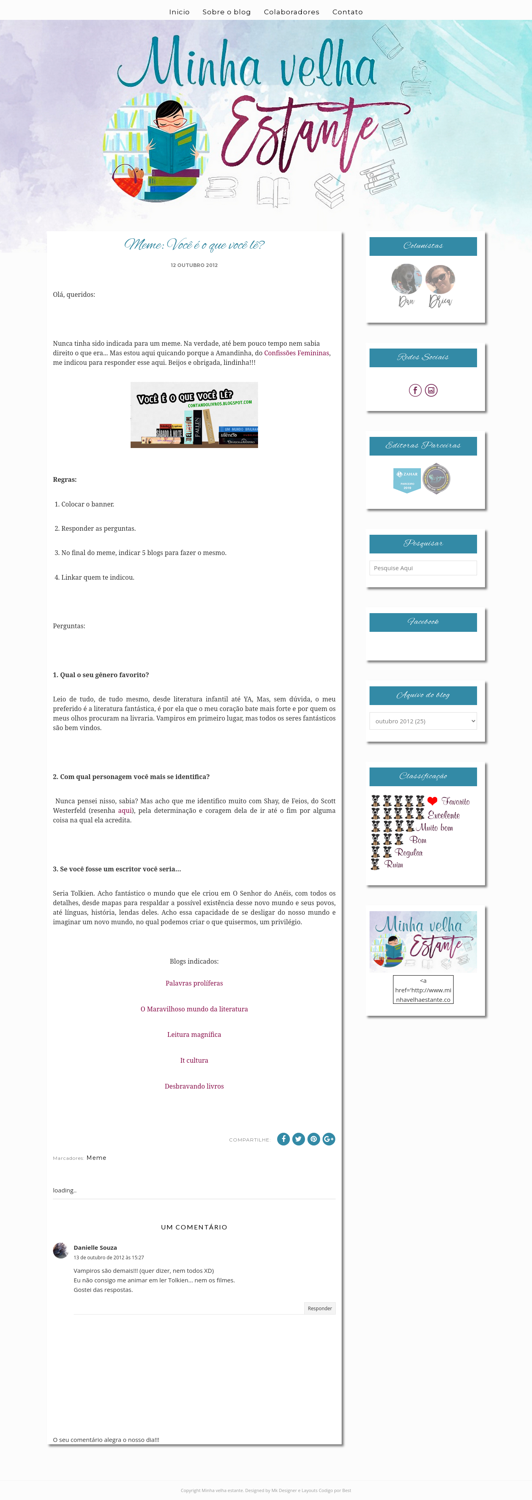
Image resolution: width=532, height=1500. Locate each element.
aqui (125, 810)
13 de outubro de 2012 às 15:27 (109, 1257)
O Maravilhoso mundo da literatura (194, 1009)
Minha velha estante (222, 1490)
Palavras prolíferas (194, 983)
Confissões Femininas (296, 353)
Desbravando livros (194, 1086)
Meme (96, 1157)
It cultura (194, 1060)
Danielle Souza (95, 1247)
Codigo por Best (335, 1490)
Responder (320, 1308)
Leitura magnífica (194, 1034)
